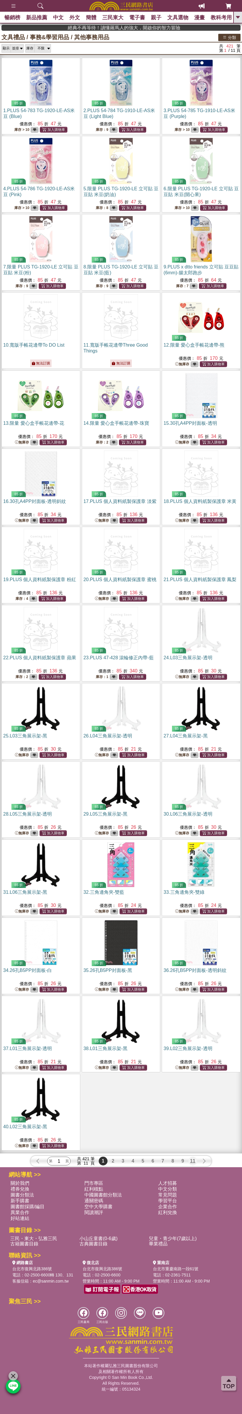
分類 (229, 37)
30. (187, 814)
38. (105, 1048)
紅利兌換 (167, 1212)
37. (27, 1048)
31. (25, 892)
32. (104, 892)
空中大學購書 (98, 1206)
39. (187, 1048)
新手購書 (20, 1200)
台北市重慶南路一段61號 (176, 1268)
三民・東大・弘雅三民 (33, 1238)
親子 (156, 17)
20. (119, 579)
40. (25, 1126)
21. (199, 579)
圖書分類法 (22, 1194)
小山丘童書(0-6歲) (98, 1238)
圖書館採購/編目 (28, 1206)
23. (118, 657)
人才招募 (167, 1183)
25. (25, 735)
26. (107, 735)
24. (187, 657)
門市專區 (93, 1183)
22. (39, 657)
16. (34, 501)
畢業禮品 (158, 1243)
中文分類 (167, 1189)
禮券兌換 (20, 1189)
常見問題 (167, 1194)
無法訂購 (41, 363)
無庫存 (182, 364)
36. (194, 970)
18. (199, 501)
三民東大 (112, 17)
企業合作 (167, 1206)
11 (192, 1160)
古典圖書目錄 (93, 1243)
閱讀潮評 (93, 1212)
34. (27, 970)
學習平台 (167, 1200)
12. (193, 345)
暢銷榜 (12, 17)
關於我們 (20, 1183)
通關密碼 (93, 1200)
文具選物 (177, 17)
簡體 (91, 17)
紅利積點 (93, 1189)
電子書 (137, 17)
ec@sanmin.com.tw (51, 1281)
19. (39, 579)
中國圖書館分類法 (103, 1194)
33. (183, 892)
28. (27, 814)
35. (107, 970)
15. (190, 423)
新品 (36, 17)
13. (33, 423)
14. (116, 423)
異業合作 (20, 1212)
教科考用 (221, 17)
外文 (74, 17)
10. (33, 345)
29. (105, 814)
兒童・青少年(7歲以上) (173, 1238)
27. (185, 735)
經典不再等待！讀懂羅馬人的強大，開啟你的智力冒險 (194, 27)
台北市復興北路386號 (32, 1268)
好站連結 (20, 1218)
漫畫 (199, 17)
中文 (58, 17)
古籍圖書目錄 (24, 1243)
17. (119, 501)
